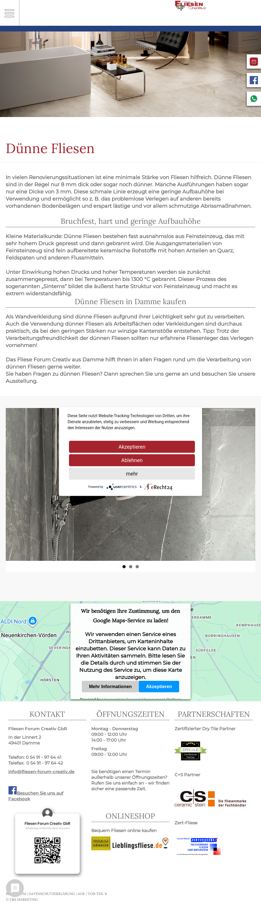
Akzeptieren (159, 686)
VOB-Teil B (97, 894)
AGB (81, 894)
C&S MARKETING (24, 899)
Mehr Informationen (110, 686)
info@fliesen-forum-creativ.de (41, 771)
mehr (132, 474)
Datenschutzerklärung (52, 894)
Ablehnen (132, 460)
